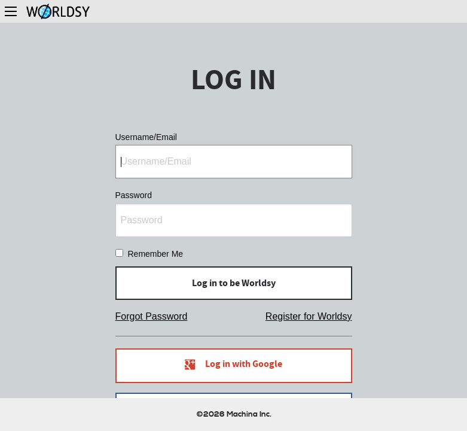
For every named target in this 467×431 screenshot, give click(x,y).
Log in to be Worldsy (234, 283)
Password (233, 213)
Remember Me (156, 254)
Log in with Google (233, 366)
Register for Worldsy (308, 316)
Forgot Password (151, 316)
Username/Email (233, 155)
